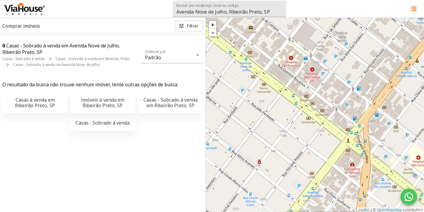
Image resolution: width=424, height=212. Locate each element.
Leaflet (364, 209)
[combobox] (229, 9)
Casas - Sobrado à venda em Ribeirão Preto (93, 58)
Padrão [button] (153, 57)
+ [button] (212, 24)
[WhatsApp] (408, 196)
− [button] (212, 32)
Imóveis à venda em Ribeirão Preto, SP (102, 103)
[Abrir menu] (414, 9)
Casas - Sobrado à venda (23, 58)
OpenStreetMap (389, 209)
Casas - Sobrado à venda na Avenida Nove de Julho (56, 64)
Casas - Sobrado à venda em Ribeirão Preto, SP (170, 103)
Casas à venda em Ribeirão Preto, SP (35, 103)
